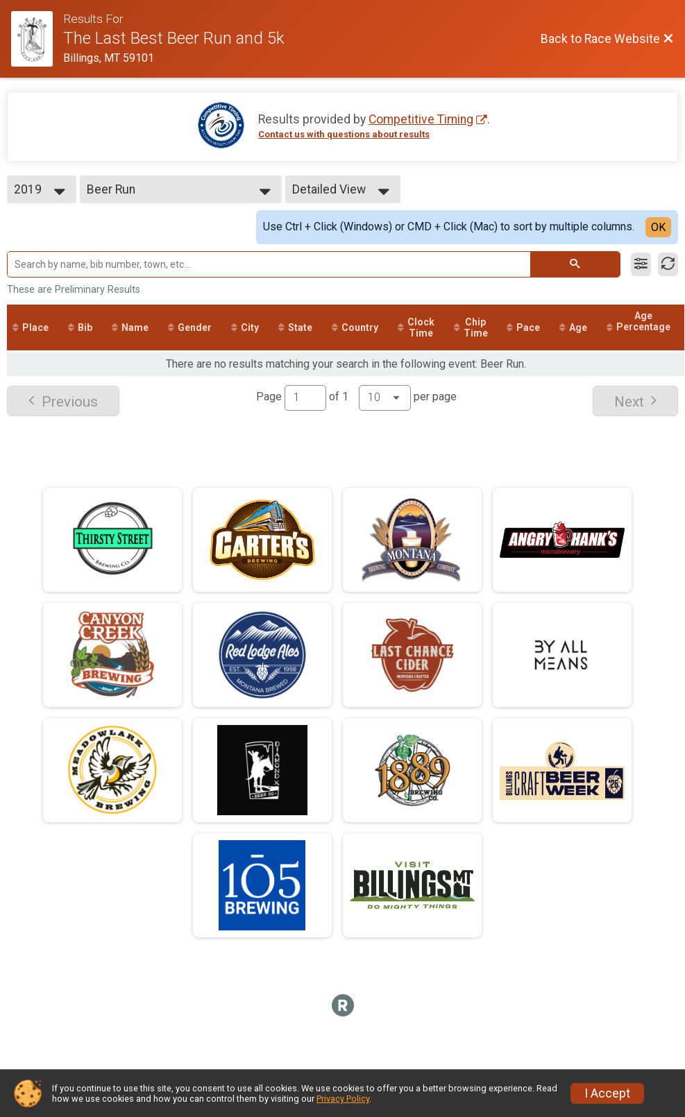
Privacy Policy (342, 1098)
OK (658, 227)
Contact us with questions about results (344, 134)
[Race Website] (37, 39)
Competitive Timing (421, 119)
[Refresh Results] (668, 264)
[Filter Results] (641, 264)
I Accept (607, 1093)
